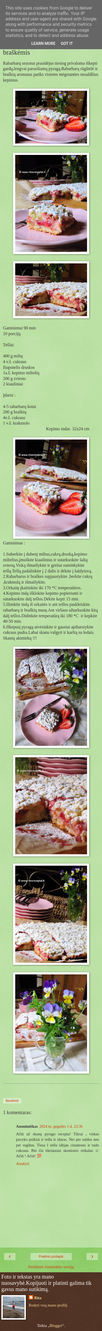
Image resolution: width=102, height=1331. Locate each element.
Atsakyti (22, 1163)
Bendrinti (12, 1101)
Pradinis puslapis (51, 1256)
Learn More (43, 43)
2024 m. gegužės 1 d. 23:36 (61, 1126)
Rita (37, 1298)
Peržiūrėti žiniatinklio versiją (51, 1267)
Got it (67, 43)
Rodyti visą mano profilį (48, 1305)
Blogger (56, 1325)
